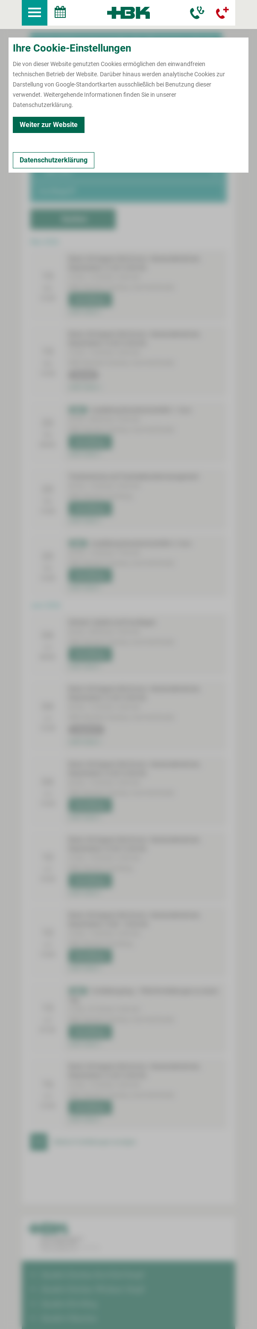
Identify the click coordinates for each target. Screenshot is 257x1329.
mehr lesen (85, 282)
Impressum (57, 1314)
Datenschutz (94, 1314)
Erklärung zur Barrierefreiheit (155, 1314)
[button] (128, 107)
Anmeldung (89, 270)
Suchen (74, 189)
